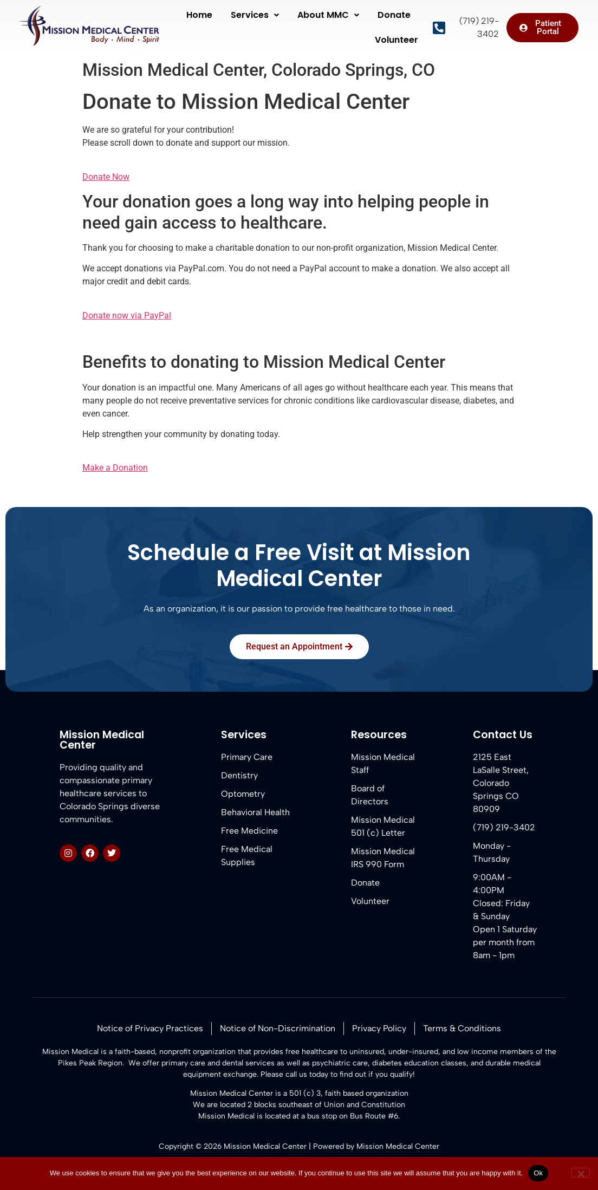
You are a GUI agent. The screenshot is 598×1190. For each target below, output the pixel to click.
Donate (394, 15)
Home (199, 15)
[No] (580, 1173)
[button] (254, 15)
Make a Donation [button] (115, 468)
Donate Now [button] (105, 177)
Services (255, 15)
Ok (538, 1173)
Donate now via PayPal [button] (126, 315)
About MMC (328, 15)
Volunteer (396, 40)
